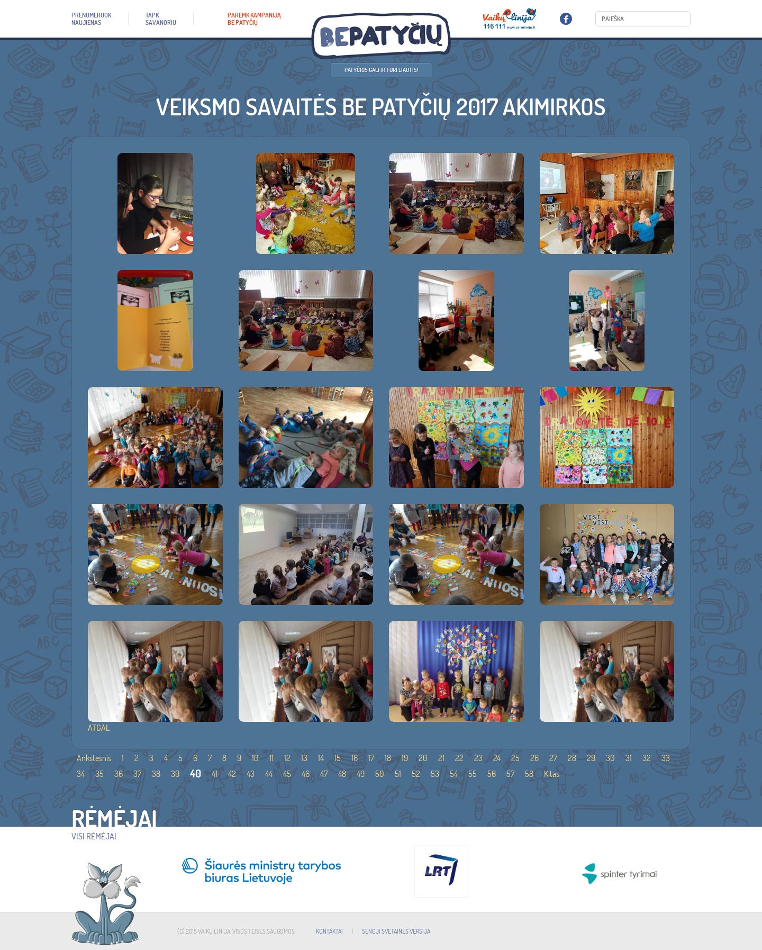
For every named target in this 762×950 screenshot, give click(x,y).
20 (423, 758)
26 (534, 758)
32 (646, 758)
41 (214, 773)
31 (628, 758)
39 (175, 773)
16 (354, 758)
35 (99, 773)
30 (610, 758)
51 (398, 773)
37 (137, 773)
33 (665, 758)
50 (379, 773)
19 (405, 758)
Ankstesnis (94, 758)
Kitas (551, 773)
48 (342, 773)
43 (251, 773)
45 (287, 773)
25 (515, 758)
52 (416, 773)
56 (491, 773)
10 (255, 758)
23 (478, 758)
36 (118, 773)
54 (454, 773)
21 (441, 758)
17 (371, 758)
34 (81, 773)
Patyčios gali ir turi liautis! (381, 70)
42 (232, 773)
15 (337, 758)
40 (195, 773)
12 (287, 758)
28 (572, 758)
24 (497, 758)
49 (361, 773)
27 (553, 758)
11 (271, 758)
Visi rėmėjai (93, 836)
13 (304, 758)
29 (591, 758)
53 (435, 773)
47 (324, 773)
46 (306, 773)
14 (321, 758)
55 (472, 773)
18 (388, 758)
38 (156, 773)
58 (529, 773)
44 (269, 773)
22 (459, 758)
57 (510, 773)
